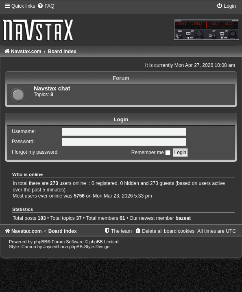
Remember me (150, 152)
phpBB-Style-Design (89, 246)
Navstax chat (52, 88)
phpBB (40, 241)
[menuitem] (45, 6)
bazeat (183, 218)
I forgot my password (34, 152)
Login (121, 119)
